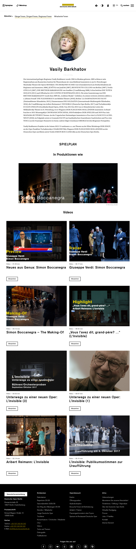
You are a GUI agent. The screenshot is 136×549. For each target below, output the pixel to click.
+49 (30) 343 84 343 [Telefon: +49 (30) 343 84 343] (18, 510)
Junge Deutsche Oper (45, 500)
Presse (104, 500)
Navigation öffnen (132, 5)
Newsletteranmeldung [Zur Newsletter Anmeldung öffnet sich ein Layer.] (16, 481)
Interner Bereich (108, 510)
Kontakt (105, 506)
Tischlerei (40, 503)
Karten (72, 484)
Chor (39, 510)
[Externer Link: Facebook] (43, 533)
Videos (39, 513)
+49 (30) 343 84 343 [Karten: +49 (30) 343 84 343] (17, 513)
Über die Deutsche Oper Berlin (113, 494)
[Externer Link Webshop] (21, 5)
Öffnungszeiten (75, 487)
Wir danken (25, 542)
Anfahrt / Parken (76, 497)
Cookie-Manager (108, 542)
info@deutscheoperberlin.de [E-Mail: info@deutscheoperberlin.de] (19, 515)
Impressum (71, 542)
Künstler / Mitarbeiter (44, 497)
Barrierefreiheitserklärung (89, 542)
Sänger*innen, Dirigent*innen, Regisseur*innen (33, 17)
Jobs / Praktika (107, 503)
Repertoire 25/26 (43, 487)
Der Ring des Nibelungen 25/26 (48, 494)
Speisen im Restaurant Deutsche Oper (83, 503)
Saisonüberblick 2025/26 (46, 490)
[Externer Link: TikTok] (71, 533)
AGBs (34, 542)
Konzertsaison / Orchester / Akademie (51, 506)
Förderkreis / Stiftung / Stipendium (114, 490)
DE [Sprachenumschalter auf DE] (114, 5)
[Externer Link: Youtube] (57, 533)
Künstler (8, 16)
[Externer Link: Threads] (64, 533)
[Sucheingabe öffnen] (124, 5)
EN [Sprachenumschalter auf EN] (117, 5)
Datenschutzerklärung (56, 542)
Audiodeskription (75, 490)
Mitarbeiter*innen (61, 17)
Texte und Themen (43, 516)
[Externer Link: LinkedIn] (85, 533)
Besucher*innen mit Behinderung (81, 494)
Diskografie (41, 519)
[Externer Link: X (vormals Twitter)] (78, 533)
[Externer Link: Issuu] (92, 533)
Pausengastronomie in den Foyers (82, 500)
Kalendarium (41, 484)
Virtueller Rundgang (109, 497)
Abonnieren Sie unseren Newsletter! (115, 487)
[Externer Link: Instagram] (50, 533)
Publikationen (42, 522)
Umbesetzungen (108, 484)
